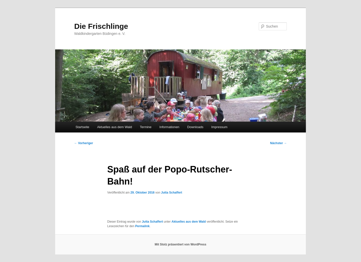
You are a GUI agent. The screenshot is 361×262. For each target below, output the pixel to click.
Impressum (219, 127)
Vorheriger (83, 143)
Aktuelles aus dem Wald (114, 127)
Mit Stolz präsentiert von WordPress (180, 244)
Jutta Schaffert (171, 192)
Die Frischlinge (101, 26)
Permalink (142, 226)
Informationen (169, 127)
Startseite (82, 127)
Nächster (278, 143)
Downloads (195, 127)
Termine (145, 127)
